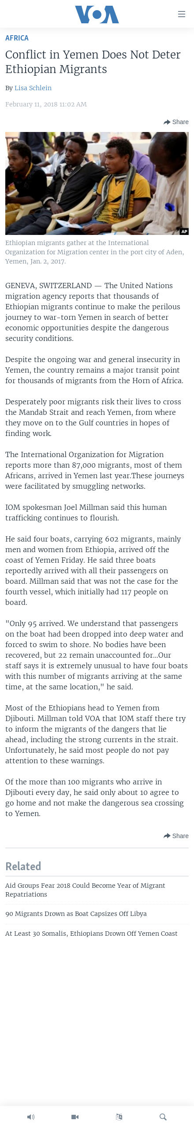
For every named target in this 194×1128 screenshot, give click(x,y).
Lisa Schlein (33, 88)
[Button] (176, 122)
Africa (17, 38)
